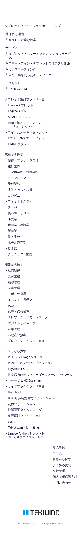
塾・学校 (14, 236)
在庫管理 (14, 329)
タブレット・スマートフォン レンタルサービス (40, 55)
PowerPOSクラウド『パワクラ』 (31, 363)
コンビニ (14, 195)
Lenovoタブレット (20, 105)
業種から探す (14, 154)
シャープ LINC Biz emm (24, 380)
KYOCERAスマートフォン (26, 138)
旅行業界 (14, 166)
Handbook (15, 392)
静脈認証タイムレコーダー (26, 410)
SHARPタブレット (21, 117)
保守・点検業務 (18, 311)
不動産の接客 (17, 335)
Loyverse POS (18, 369)
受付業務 (14, 183)
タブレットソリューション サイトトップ (33, 26)
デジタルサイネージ (21, 323)
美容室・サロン (18, 213)
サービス (11, 48)
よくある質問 (62, 465)
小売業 (12, 219)
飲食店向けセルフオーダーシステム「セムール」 (41, 374)
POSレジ (14, 305)
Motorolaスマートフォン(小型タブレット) (24, 124)
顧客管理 (14, 282)
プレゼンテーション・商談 (26, 341)
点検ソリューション (21, 404)
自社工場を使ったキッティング (30, 75)
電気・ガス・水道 (20, 189)
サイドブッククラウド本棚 (26, 386)
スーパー (14, 207)
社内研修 (14, 270)
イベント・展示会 (20, 299)
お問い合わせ (62, 482)
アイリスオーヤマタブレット (28, 132)
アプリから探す (15, 351)
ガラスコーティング (22, 69)
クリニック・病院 (20, 254)
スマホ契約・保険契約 (23, 172)
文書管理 (14, 288)
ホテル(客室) (16, 242)
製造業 (12, 230)
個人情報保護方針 (65, 476)
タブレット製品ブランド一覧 (25, 99)
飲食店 (12, 248)
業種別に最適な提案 (22, 40)
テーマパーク (17, 178)
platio (11, 421)
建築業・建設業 (18, 225)
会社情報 (59, 471)
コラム (57, 453)
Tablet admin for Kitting (23, 427)
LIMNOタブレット (20, 144)
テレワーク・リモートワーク (28, 317)
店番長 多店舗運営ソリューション (31, 398)
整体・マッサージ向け (23, 160)
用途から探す (14, 264)
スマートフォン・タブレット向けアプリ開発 (39, 63)
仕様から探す (62, 459)
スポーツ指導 (17, 294)
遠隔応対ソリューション (25, 415)
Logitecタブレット (20, 111)
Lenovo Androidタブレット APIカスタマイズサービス (26, 435)
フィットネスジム (20, 201)
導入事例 (59, 447)
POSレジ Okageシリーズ (25, 357)
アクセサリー (14, 83)
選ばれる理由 (14, 34)
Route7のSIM (18, 89)
